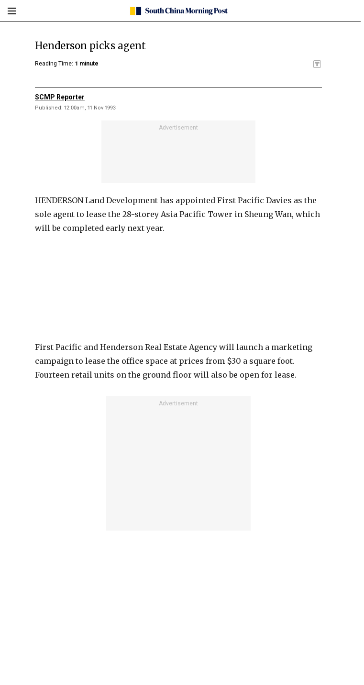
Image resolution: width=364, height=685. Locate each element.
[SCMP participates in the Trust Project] (317, 64)
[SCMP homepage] (178, 11)
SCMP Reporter (60, 97)
